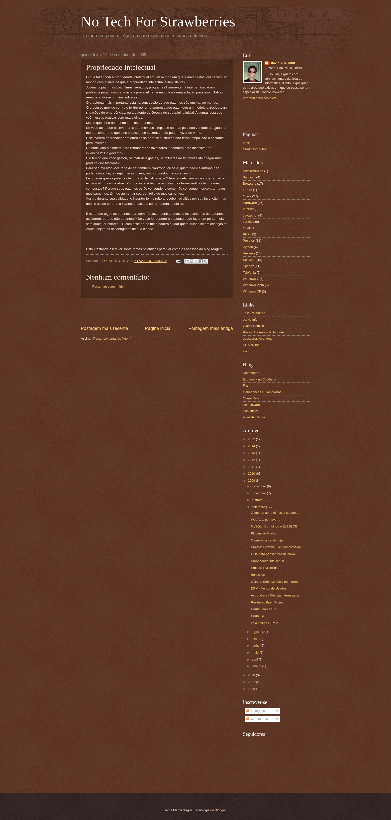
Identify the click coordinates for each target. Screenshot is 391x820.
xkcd (246, 351)
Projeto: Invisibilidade (266, 568)
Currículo (257, 616)
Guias (247, 196)
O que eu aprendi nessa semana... (275, 513)
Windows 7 (251, 279)
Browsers (249, 183)
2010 (252, 473)
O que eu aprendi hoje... (268, 540)
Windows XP (252, 291)
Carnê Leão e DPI (264, 609)
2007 (252, 682)
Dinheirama (251, 373)
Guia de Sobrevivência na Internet (275, 582)
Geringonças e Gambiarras (262, 392)
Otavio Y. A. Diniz (282, 63)
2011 (252, 467)
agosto (257, 632)
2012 (252, 460)
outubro (257, 500)
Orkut (247, 228)
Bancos (248, 177)
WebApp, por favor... (265, 520)
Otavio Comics (253, 326)
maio (255, 652)
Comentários (257, 719)
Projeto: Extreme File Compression (276, 547)
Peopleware (251, 405)
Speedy (248, 266)
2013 (252, 453)
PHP (246, 234)
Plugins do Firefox (264, 533)
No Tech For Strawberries (158, 21)
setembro (259, 507)
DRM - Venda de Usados (268, 588)
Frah (246, 385)
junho (256, 645)
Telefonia (249, 272)
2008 (252, 675)
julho (255, 639)
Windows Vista (253, 285)
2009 (252, 480)
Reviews (249, 253)
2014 (252, 446)
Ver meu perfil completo (260, 98)
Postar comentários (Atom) (112, 338)
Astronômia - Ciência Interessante (275, 595)
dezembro (259, 486)
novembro (259, 493)
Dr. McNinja (251, 345)
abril (255, 659)
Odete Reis (251, 398)
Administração (253, 171)
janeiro (257, 666)
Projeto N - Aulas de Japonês (264, 332)
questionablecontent (257, 338)
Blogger (220, 810)
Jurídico (248, 222)
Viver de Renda (254, 417)
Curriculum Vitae (255, 149)
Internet (248, 209)
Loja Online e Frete (264, 623)
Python (248, 247)
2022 (252, 439)
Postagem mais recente (104, 328)
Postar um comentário (108, 286)
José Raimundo (254, 313)
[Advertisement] (156, 311)
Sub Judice (251, 411)
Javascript (250, 215)
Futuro (247, 190)
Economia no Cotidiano (259, 379)
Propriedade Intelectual (267, 561)
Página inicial (158, 328)
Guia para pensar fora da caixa (273, 554)
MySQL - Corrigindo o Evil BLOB (274, 526)
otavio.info (250, 319)
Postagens (255, 711)
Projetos (249, 240)
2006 (252, 689)
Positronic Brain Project (267, 602)
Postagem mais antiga (211, 328)
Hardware (250, 203)
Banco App (258, 575)
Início (247, 143)
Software (249, 260)
